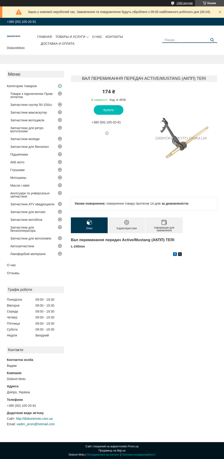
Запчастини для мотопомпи (30, 238)
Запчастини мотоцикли (27, 120)
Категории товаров (22, 86)
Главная (44, 37)
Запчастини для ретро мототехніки (26, 129)
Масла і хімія (19, 185)
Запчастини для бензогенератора (22, 229)
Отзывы (13, 273)
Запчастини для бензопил (29, 147)
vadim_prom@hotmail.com (36, 424)
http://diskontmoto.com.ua (34, 418)
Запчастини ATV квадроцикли (32, 204)
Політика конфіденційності (138, 454)
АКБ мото (17, 162)
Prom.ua (133, 446)
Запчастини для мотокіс (28, 212)
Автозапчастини (22, 246)
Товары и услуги (70, 37)
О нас (97, 37)
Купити (109, 110)
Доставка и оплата (58, 43)
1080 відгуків (184, 3)
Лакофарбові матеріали (27, 254)
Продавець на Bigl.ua (112, 450)
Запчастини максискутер (28, 112)
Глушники (17, 170)
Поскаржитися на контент (103, 454)
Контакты (114, 37)
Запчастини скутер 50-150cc (31, 105)
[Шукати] (212, 40)
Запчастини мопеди (25, 139)
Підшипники (19, 154)
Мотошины (18, 178)
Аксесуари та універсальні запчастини (29, 194)
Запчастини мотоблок (26, 220)
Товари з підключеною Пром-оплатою (31, 95)
